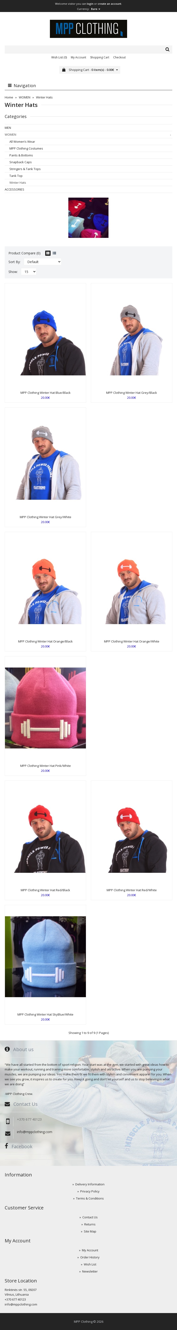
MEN (8, 128)
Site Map (90, 1231)
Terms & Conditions (90, 1198)
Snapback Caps (20, 162)
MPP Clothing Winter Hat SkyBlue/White (45, 1014)
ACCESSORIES (14, 189)
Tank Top (16, 176)
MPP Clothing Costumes (26, 148)
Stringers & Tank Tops (25, 169)
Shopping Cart (99, 57)
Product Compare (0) (24, 253)
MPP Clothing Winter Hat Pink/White (45, 766)
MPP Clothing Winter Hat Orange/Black (45, 641)
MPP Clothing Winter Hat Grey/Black (131, 392)
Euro (95, 9)
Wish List (90, 1264)
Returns (90, 1224)
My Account (78, 57)
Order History (90, 1257)
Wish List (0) (59, 57)
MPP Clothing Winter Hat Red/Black (45, 890)
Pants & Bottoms (21, 155)
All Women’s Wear (22, 141)
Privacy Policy (90, 1191)
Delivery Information (90, 1184)
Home (9, 97)
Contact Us (90, 1217)
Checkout (119, 57)
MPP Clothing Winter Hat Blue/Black (45, 392)
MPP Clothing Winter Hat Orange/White (131, 641)
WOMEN (24, 97)
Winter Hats (44, 97)
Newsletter (90, 1271)
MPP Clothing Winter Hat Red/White (132, 890)
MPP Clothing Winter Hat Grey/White (45, 517)
